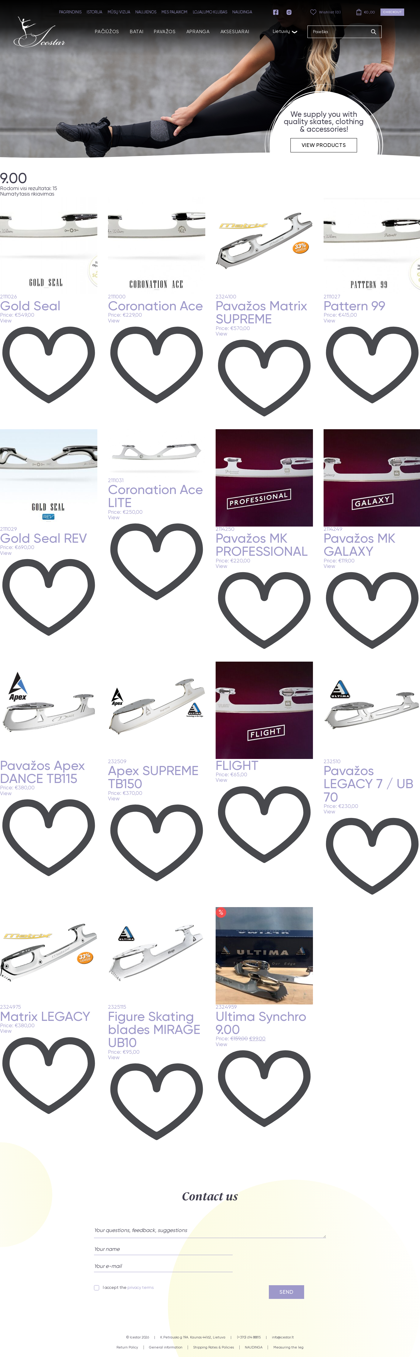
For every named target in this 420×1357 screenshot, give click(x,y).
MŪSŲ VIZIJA (120, 12)
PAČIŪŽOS (104, 31)
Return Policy (127, 1347)
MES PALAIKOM (176, 12)
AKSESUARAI (231, 31)
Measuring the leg (288, 1347)
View (6, 320)
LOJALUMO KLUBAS (211, 12)
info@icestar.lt (283, 1337)
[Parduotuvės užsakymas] (38, 194)
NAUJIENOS (147, 12)
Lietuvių (281, 30)
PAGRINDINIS (71, 12)
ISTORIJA (95, 12)
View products (324, 145)
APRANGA (195, 31)
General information (165, 1347)
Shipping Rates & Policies (213, 1347)
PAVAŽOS (162, 31)
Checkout (392, 12)
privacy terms (140, 1287)
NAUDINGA (243, 12)
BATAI (134, 31)
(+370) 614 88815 (249, 1337)
